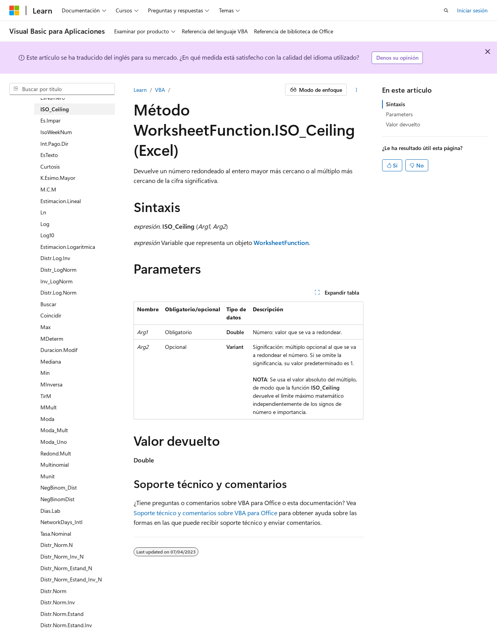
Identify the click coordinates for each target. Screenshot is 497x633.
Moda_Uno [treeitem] (53, 441)
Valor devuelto (403, 124)
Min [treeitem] (45, 372)
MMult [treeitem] (48, 407)
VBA (160, 89)
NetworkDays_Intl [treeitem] (61, 522)
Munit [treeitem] (47, 476)
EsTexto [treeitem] (49, 155)
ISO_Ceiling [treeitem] (54, 109)
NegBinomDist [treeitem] (57, 499)
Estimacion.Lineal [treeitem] (60, 201)
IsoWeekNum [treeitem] (56, 132)
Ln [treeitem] (43, 212)
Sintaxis (395, 104)
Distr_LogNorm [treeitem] (58, 269)
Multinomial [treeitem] (54, 464)
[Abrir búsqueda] (446, 10)
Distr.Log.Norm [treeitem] (58, 292)
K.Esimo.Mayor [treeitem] (57, 177)
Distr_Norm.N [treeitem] (56, 544)
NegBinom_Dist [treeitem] (58, 487)
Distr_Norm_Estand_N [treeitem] (66, 568)
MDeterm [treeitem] (51, 338)
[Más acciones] (356, 90)
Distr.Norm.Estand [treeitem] (61, 613)
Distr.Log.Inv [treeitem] (55, 258)
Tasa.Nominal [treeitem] (55, 533)
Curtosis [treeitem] (50, 166)
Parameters (399, 114)
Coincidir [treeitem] (50, 315)
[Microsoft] (14, 10)
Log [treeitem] (44, 224)
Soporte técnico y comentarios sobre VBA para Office (205, 513)
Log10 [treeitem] (47, 235)
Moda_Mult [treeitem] (54, 430)
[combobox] (62, 89)
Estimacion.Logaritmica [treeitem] (67, 246)
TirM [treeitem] (45, 396)
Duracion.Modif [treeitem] (58, 350)
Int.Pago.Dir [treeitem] (54, 143)
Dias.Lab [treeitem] (50, 510)
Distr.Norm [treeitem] (53, 591)
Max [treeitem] (45, 327)
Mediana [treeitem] (50, 361)
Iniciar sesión (472, 10)
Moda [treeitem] (47, 419)
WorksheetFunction (281, 242)
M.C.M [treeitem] (48, 189)
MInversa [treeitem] (51, 384)
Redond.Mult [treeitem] (55, 453)
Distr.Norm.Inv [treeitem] (57, 602)
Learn (140, 89)
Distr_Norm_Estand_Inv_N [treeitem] (71, 579)
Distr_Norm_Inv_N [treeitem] (61, 556)
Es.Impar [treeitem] (50, 120)
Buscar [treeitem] (48, 304)
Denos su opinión (397, 57)
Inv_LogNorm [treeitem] (56, 281)
